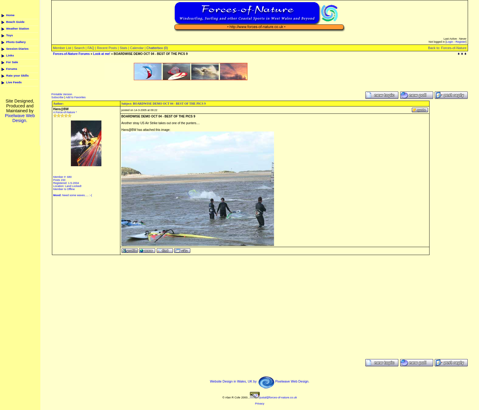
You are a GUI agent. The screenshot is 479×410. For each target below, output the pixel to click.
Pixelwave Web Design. (20, 118)
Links (10, 55)
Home (10, 15)
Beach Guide (15, 21)
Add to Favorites (76, 97)
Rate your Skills (17, 75)
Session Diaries (17, 48)
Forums (11, 68)
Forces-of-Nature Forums (71, 54)
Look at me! (101, 54)
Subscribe (57, 97)
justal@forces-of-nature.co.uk (273, 397)
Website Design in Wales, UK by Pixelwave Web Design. (259, 381)
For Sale (12, 62)
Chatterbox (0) (157, 48)
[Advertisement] (175, 82)
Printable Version (61, 94)
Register (460, 41)
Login (449, 41)
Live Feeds (14, 82)
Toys (9, 35)
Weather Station (17, 28)
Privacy (260, 403)
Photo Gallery (16, 42)
